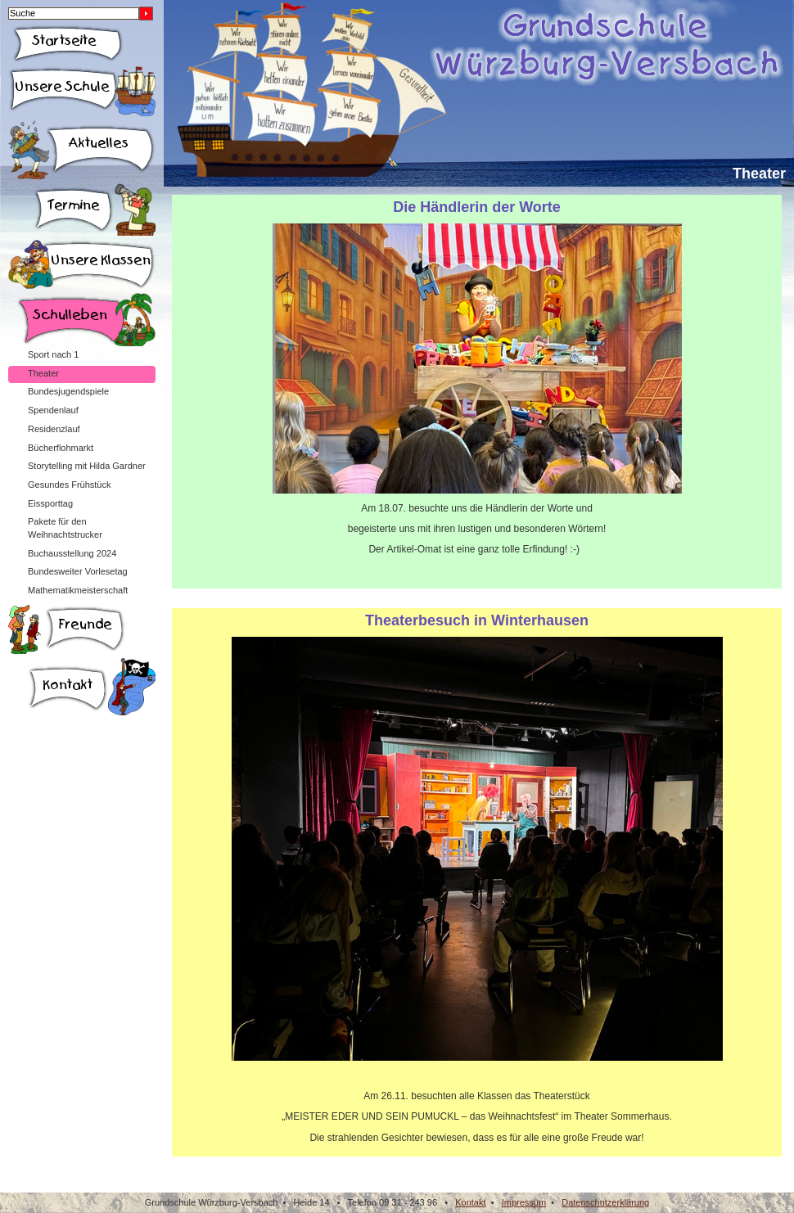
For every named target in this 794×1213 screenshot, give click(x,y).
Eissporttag (50, 503)
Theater (43, 373)
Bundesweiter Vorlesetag (78, 571)
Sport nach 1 (53, 354)
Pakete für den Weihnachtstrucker (65, 527)
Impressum (524, 1202)
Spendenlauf (53, 410)
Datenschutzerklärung (605, 1202)
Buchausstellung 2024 (72, 553)
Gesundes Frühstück (69, 484)
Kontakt (470, 1202)
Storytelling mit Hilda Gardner (87, 466)
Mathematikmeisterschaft (78, 590)
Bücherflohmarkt (60, 448)
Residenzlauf (54, 429)
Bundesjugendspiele (68, 391)
